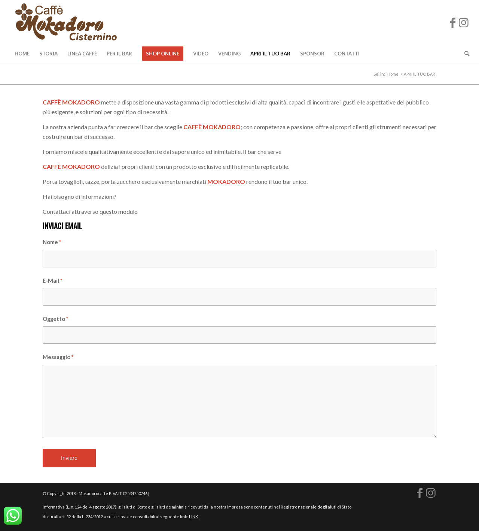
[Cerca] (464, 53)
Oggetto (55, 318)
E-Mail (52, 280)
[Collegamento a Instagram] (463, 22)
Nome (52, 242)
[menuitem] (22, 53)
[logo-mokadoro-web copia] (66, 22)
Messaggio (58, 357)
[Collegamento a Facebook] (452, 22)
